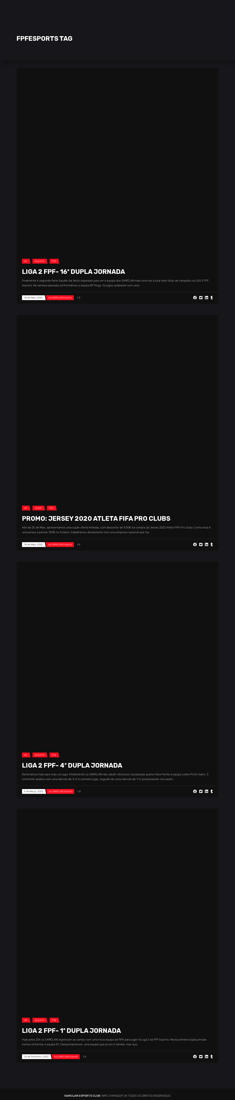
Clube (38, 508)
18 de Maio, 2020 (33, 297)
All (25, 261)
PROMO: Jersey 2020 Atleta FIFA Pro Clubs (96, 518)
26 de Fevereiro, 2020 (36, 1056)
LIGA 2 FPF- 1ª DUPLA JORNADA (71, 1030)
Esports (39, 261)
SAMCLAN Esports (62, 297)
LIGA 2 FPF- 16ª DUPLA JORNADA (73, 272)
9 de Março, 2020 (33, 791)
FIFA (54, 261)
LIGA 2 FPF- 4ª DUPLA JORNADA (72, 765)
